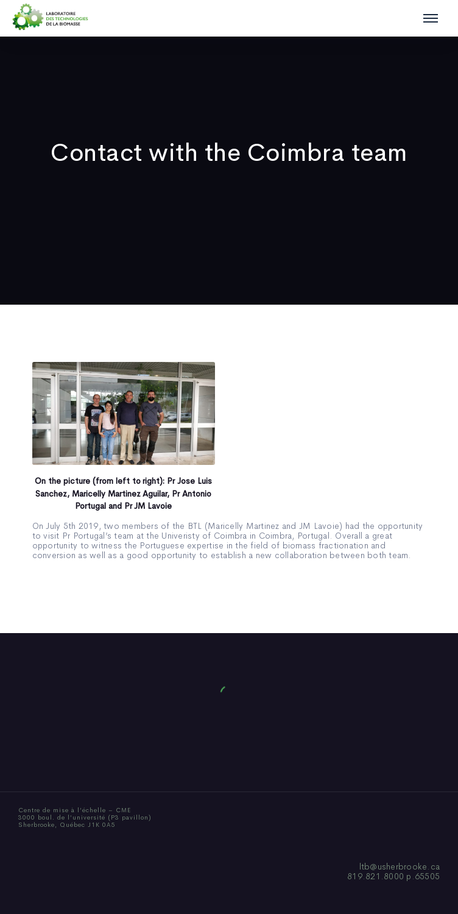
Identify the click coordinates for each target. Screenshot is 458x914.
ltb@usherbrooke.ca (399, 866)
